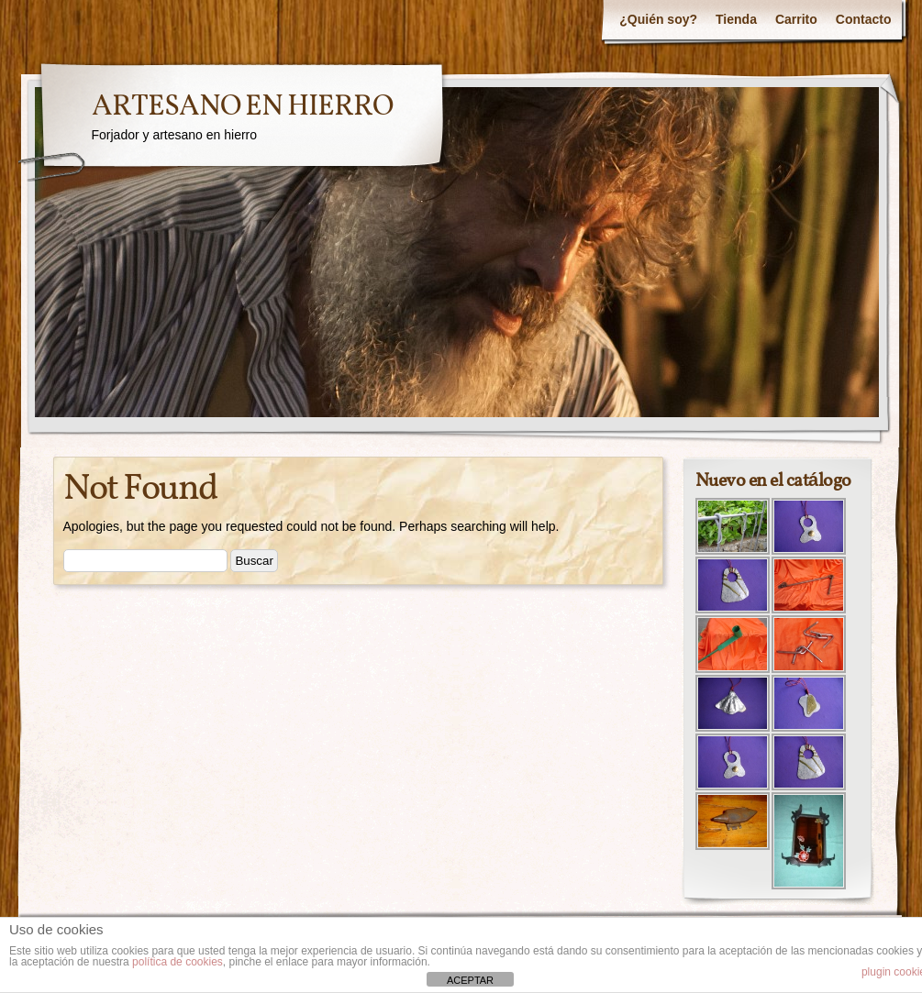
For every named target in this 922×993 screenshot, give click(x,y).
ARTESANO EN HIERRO (242, 107)
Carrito (796, 19)
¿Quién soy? (658, 19)
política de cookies (177, 961)
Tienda (736, 19)
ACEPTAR (470, 980)
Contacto (864, 19)
